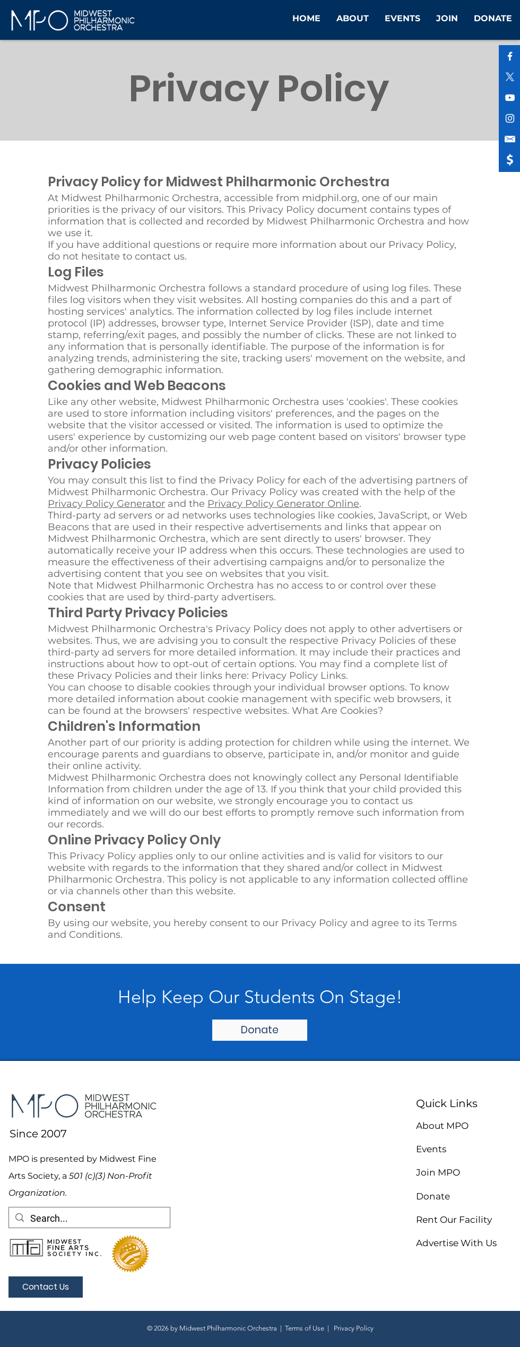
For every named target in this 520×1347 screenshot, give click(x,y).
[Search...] (89, 1218)
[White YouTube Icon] (510, 97)
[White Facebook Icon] (510, 56)
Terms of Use (304, 1328)
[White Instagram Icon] (510, 118)
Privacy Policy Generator (106, 504)
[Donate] (259, 1030)
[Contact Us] (45, 1287)
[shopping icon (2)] (510, 139)
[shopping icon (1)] (510, 160)
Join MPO (438, 1172)
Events (431, 1149)
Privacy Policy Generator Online (283, 504)
